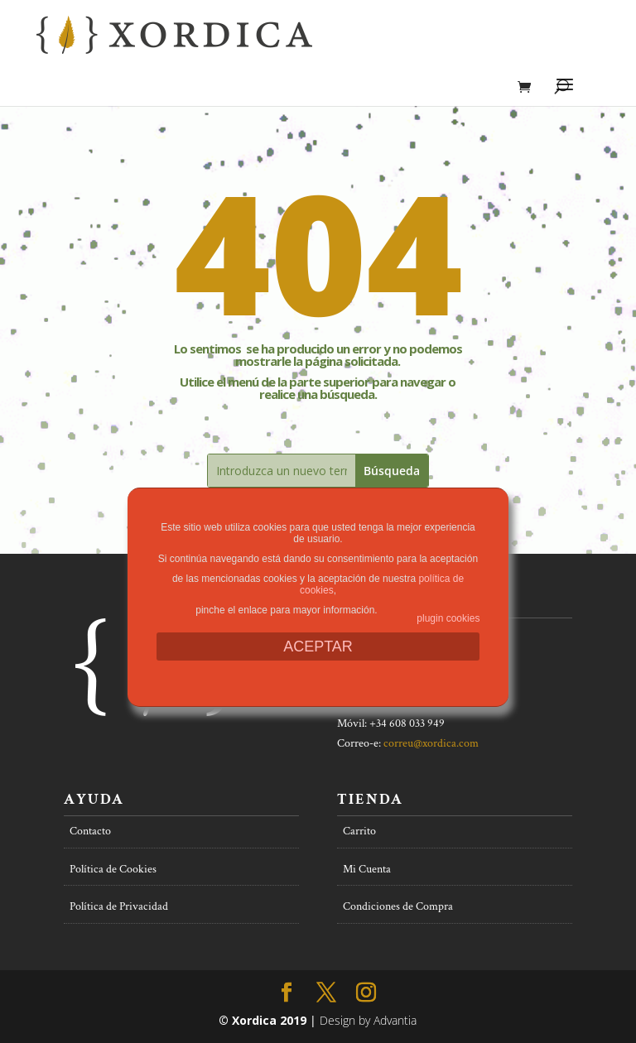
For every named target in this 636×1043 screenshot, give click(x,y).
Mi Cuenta (367, 869)
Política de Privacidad (119, 906)
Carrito (359, 831)
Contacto (90, 831)
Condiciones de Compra (398, 906)
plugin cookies (448, 618)
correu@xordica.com (431, 743)
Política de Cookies (113, 869)
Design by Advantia (368, 1020)
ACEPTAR (318, 646)
